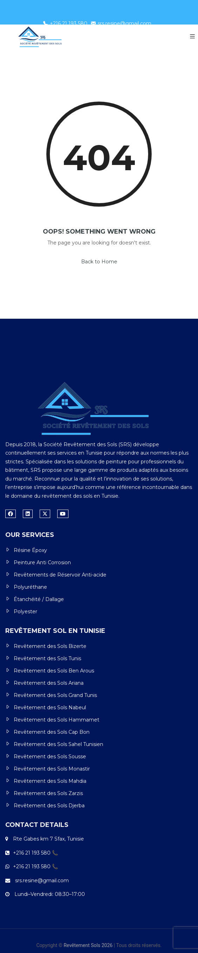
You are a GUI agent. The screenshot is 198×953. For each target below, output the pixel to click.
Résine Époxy (30, 550)
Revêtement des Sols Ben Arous (54, 671)
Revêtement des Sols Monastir (52, 769)
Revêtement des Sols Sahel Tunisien (58, 744)
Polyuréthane (30, 587)
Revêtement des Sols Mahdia (50, 781)
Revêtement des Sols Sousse (50, 756)
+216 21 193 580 (65, 23)
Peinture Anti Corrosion (42, 562)
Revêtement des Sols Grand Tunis (55, 695)
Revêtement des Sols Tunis (47, 658)
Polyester (25, 611)
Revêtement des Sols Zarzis (48, 793)
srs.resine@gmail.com (121, 23)
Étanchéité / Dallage (39, 599)
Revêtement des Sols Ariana (49, 683)
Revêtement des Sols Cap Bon (52, 732)
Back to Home (99, 261)
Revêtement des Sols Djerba (49, 805)
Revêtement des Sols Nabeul (50, 707)
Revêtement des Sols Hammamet (56, 720)
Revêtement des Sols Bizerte (50, 646)
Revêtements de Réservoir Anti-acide (60, 575)
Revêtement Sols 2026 (88, 945)
